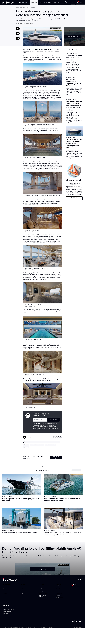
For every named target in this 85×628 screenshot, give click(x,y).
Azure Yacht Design (50, 444)
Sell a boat (58, 591)
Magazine (34, 2)
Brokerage (48, 2)
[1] (54, 437)
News (28, 7)
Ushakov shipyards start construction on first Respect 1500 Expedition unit (74, 143)
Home (17, 7)
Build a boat (59, 593)
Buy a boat (58, 588)
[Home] (9, 2)
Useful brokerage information (42, 596)
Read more (42, 569)
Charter (56, 2)
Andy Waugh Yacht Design (36, 444)
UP (79, 579)
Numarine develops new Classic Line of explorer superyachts (74, 59)
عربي (26, 2)
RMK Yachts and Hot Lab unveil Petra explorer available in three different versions (74, 106)
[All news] (76, 470)
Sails (22, 591)
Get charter (58, 595)
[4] (59, 437)
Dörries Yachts (42, 442)
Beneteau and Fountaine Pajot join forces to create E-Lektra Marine (62, 499)
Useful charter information (6, 614)
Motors (22, 588)
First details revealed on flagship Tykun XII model (73, 82)
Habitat (5, 593)
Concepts (53, 530)
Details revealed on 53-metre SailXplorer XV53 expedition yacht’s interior (63, 534)
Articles (4, 591)
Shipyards (53, 496)
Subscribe (53, 419)
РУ (23, 2)
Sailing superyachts (43, 593)
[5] (61, 437)
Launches (11, 496)
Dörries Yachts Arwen (53, 442)
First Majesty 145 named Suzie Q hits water (19, 533)
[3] (57, 437)
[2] (55, 437)
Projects (33, 7)
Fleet (41, 2)
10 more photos (72, 36)
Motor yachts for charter (8, 609)
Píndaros (26, 444)
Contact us (56, 457)
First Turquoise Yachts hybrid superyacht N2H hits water (20, 499)
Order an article (59, 597)
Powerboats (41, 588)
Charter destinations (7, 611)
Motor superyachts (56, 28)
